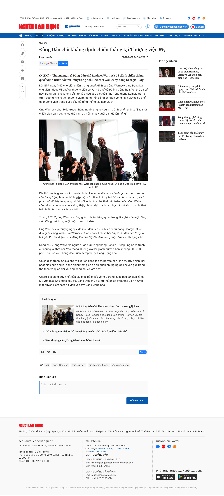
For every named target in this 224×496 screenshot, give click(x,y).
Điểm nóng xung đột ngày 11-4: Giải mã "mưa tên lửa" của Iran (191, 89)
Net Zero (72, 35)
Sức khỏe (93, 35)
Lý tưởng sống (94, 18)
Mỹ (47, 365)
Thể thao (159, 35)
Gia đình (188, 35)
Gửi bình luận (137, 400)
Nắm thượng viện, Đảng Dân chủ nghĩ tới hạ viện (73, 340)
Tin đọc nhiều (168, 61)
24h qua (164, 18)
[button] (22, 87)
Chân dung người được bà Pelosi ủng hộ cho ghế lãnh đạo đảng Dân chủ (86, 331)
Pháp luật (116, 35)
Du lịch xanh (169, 431)
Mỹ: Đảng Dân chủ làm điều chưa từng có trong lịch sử (107, 306)
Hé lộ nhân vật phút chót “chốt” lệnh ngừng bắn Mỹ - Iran (191, 104)
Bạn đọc (61, 35)
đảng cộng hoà (120, 365)
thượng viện (78, 365)
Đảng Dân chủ (60, 365)
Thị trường (149, 18)
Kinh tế (82, 35)
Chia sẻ (63, 63)
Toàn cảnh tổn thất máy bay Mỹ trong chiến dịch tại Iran (191, 136)
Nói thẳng (112, 18)
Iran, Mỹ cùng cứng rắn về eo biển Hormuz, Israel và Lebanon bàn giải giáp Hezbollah (190, 73)
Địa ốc (198, 35)
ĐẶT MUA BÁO (76, 18)
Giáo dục (105, 35)
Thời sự (28, 35)
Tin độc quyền (131, 18)
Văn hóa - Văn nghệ (133, 35)
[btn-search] (138, 26)
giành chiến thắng (98, 365)
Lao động (50, 35)
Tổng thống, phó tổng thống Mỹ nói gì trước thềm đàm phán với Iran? (191, 120)
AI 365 (169, 35)
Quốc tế (39, 35)
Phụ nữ (178, 35)
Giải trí (148, 35)
